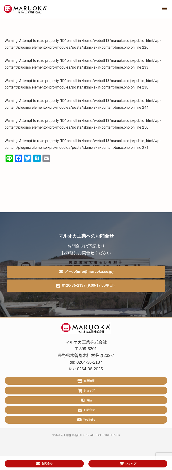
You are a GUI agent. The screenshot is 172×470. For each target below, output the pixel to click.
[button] (164, 8)
